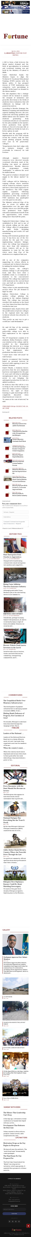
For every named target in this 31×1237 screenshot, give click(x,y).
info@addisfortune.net (14, 1201)
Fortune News (15, 438)
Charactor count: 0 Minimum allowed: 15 (12, 528)
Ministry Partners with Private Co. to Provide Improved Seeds (19, 487)
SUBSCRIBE (14, 1213)
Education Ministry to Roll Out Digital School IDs (19, 471)
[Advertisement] (15, 675)
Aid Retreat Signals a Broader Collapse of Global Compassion (18, 449)
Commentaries (15, 445)
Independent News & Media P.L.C (21, 1233)
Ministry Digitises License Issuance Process (18, 463)
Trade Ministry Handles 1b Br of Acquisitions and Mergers (19, 433)
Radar (13, 422)
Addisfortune (7, 1233)
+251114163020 (16, 1199)
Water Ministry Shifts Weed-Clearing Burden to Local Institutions (19, 479)
